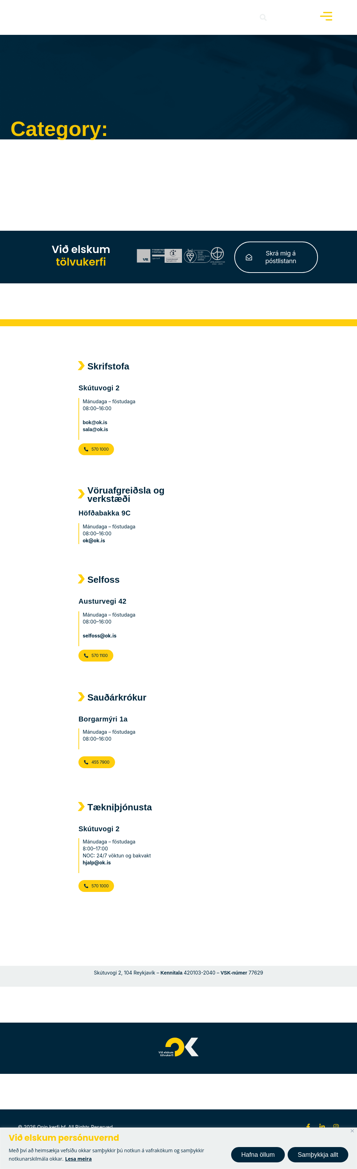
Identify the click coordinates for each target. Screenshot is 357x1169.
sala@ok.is (95, 429)
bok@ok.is (95, 422)
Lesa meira (78, 1158)
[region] (178, 1148)
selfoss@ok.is (99, 636)
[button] (263, 17)
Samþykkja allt (318, 1154)
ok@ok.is (94, 540)
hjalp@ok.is (97, 862)
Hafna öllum (258, 1154)
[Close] (352, 1130)
